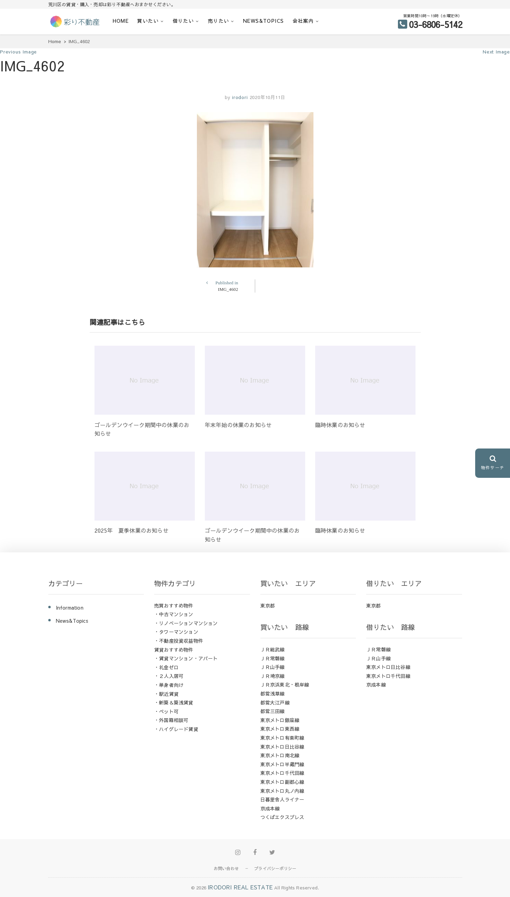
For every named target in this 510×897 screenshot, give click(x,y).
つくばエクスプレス (282, 817)
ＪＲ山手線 (272, 666)
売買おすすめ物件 (173, 605)
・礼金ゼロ (166, 667)
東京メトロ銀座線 (280, 720)
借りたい (183, 20)
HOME (121, 20)
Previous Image (18, 52)
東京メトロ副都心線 (282, 781)
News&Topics (263, 20)
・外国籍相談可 (171, 720)
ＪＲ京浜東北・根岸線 (284, 684)
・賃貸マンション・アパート (186, 658)
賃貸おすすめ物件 (173, 649)
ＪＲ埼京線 (272, 675)
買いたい (148, 20)
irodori (239, 97)
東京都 (267, 605)
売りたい (218, 20)
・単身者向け (168, 684)
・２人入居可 (168, 675)
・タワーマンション (176, 631)
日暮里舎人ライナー (282, 799)
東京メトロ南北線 (280, 755)
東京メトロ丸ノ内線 (282, 790)
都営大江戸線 (275, 702)
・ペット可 (166, 711)
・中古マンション (173, 614)
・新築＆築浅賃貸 (173, 702)
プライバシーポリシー (275, 868)
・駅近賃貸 (166, 693)
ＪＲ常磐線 (272, 658)
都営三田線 (272, 711)
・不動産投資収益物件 (178, 640)
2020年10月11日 (268, 97)
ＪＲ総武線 (272, 649)
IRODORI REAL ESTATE (240, 887)
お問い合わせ (226, 868)
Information (69, 607)
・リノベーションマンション (186, 623)
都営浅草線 (272, 693)
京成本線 (270, 808)
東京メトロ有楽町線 (282, 737)
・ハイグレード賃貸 (176, 729)
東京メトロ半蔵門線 (282, 764)
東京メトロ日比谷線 (282, 746)
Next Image (496, 52)
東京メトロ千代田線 (282, 772)
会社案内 (303, 20)
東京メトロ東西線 (280, 728)
